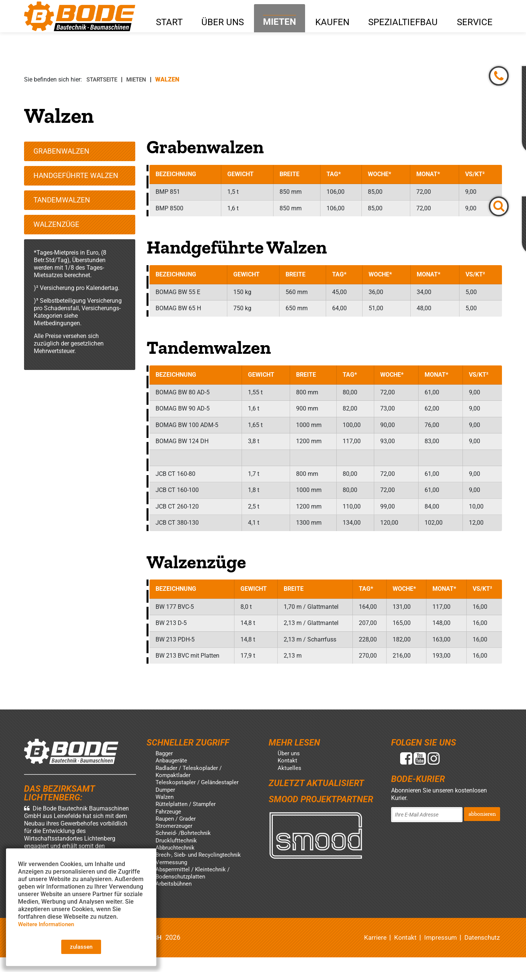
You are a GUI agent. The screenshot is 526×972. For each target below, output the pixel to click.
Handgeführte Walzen (78, 179)
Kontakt (400, 952)
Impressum (437, 952)
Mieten (141, 79)
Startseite (103, 79)
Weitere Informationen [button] (48, 923)
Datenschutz (481, 952)
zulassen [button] (81, 946)
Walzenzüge (58, 230)
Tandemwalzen (63, 204)
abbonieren (482, 825)
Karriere (369, 952)
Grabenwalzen (63, 153)
